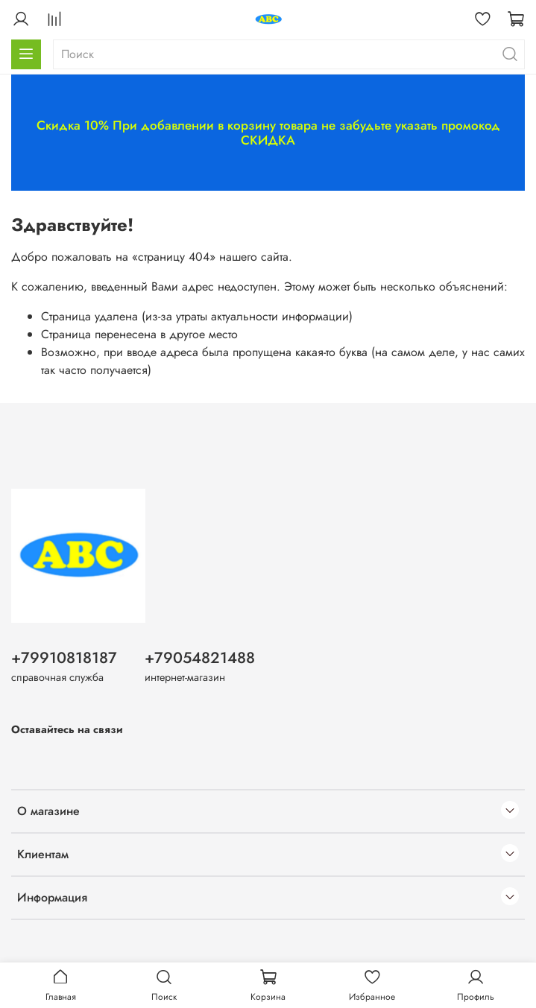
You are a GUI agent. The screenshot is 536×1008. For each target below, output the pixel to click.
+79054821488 (200, 658)
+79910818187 (64, 658)
